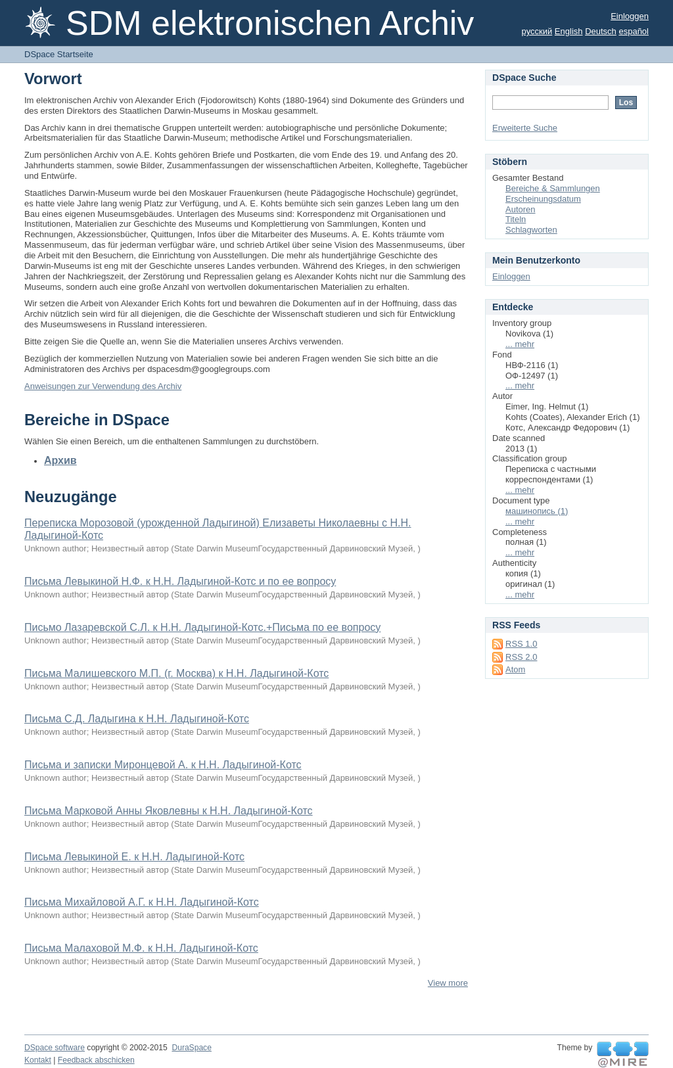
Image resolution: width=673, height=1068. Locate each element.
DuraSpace (191, 1047)
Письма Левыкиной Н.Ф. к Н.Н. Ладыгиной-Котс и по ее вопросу (180, 581)
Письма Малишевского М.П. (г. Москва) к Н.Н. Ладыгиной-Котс (176, 673)
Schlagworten (531, 230)
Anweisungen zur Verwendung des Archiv (102, 386)
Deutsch (600, 31)
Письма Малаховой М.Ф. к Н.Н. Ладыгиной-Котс (141, 948)
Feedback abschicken (96, 1060)
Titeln (515, 219)
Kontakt (37, 1060)
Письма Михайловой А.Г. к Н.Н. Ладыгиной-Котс (141, 902)
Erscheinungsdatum (543, 199)
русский (537, 31)
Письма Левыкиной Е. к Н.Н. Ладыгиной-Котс (134, 856)
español (633, 31)
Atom (515, 669)
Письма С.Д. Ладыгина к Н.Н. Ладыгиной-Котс (136, 718)
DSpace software (54, 1047)
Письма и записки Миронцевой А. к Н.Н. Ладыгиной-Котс (163, 764)
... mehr (519, 344)
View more (448, 983)
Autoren (520, 209)
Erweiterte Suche (524, 128)
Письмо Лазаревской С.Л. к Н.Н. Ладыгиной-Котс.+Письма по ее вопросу (202, 627)
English (569, 31)
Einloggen (630, 16)
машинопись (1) (536, 511)
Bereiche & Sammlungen (552, 188)
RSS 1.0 (521, 644)
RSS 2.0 (521, 657)
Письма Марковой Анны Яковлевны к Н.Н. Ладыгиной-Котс (168, 810)
